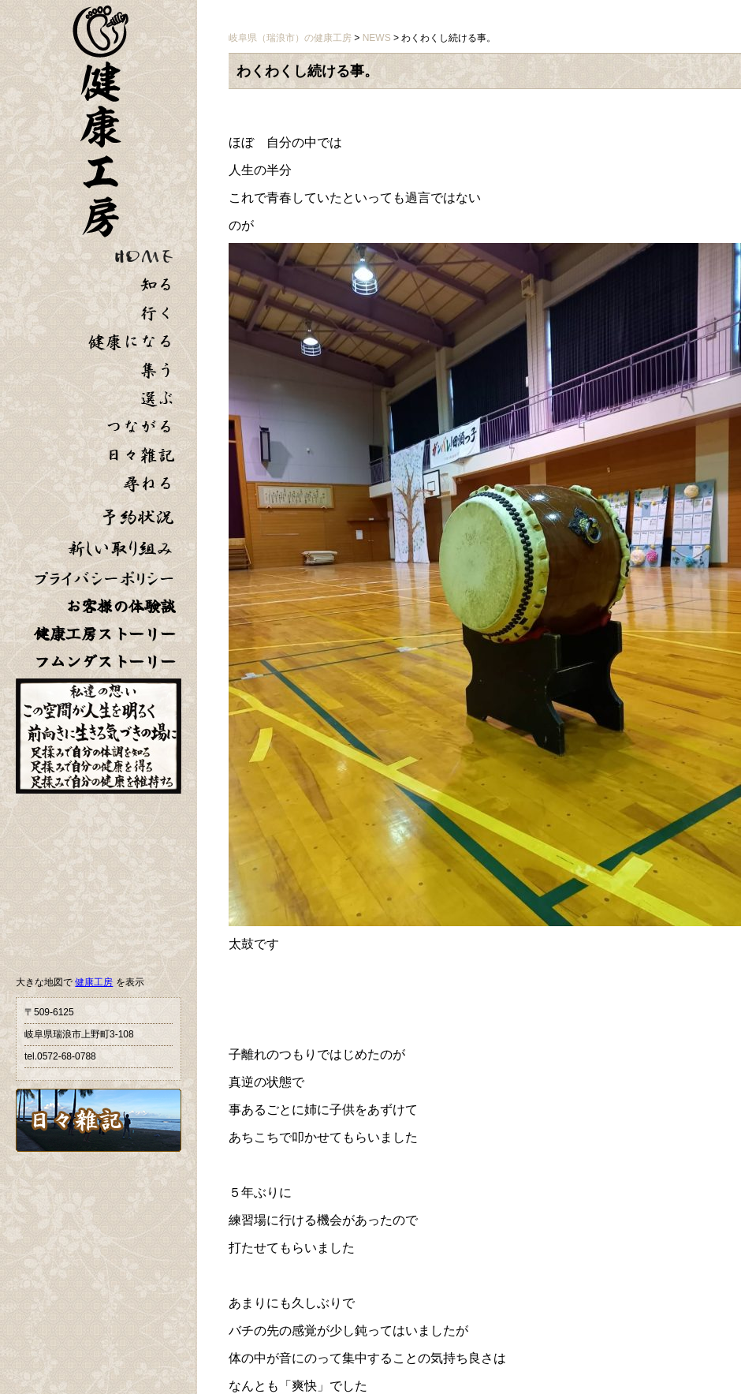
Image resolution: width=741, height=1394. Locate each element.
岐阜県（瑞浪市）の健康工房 (290, 37)
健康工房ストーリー (105, 634)
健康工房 (94, 982)
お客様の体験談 (120, 606)
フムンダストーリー (105, 661)
